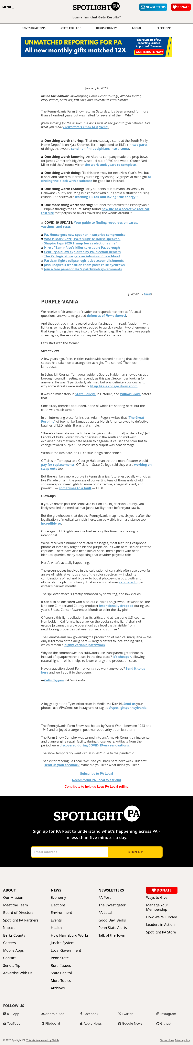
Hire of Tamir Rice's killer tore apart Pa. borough (82, 247)
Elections (58, 905)
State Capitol (61, 973)
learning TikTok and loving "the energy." (106, 197)
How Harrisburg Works (70, 935)
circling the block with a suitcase (66, 181)
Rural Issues (61, 965)
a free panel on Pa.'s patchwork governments (86, 269)
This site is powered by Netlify (42, 1040)
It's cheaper (122, 657)
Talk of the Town (112, 935)
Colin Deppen (54, 680)
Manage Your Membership (157, 907)
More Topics (61, 980)
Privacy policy (182, 1040)
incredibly (49, 523)
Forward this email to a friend (85, 127)
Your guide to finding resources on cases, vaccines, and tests (89, 224)
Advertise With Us (17, 973)
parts (143, 145)
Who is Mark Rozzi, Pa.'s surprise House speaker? (82, 239)
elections (163, 28)
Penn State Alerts (113, 927)
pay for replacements (58, 464)
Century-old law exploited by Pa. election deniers (82, 252)
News (56, 890)
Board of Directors (18, 912)
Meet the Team (15, 905)
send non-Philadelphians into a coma (100, 148)
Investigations (34, 28)
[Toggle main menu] (9, 7)
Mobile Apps (13, 950)
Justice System (62, 943)
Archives (58, 988)
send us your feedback (62, 765)
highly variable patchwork (84, 645)
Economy (58, 897)
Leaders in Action (160, 924)
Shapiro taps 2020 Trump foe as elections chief (80, 243)
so (59, 523)
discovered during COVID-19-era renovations (94, 745)
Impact (9, 927)
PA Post (105, 897)
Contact (9, 958)
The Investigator (112, 905)
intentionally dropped (116, 606)
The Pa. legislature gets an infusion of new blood (82, 256)
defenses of (106, 315)
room (132, 386)
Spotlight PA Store (161, 932)
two (135, 145)
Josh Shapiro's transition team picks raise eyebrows (84, 265)
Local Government (66, 950)
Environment (61, 912)
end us (130, 704)
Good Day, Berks (112, 920)
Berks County (106, 28)
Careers (9, 943)
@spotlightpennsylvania (128, 707)
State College (70, 28)
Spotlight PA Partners (20, 920)
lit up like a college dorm (109, 386)
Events (56, 920)
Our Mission (13, 897)
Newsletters (111, 890)
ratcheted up (129, 582)
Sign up (135, 852)
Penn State (60, 958)
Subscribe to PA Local (96, 773)
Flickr (147, 294)
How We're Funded (161, 917)
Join (47, 269)
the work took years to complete (110, 165)
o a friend (96, 780)
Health (56, 927)
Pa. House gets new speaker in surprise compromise (84, 234)
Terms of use (167, 1040)
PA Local (105, 912)
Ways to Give (156, 897)
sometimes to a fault (75, 488)
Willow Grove (130, 394)
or (149, 177)
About (136, 28)
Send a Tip (11, 965)
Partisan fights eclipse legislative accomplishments (84, 260)
